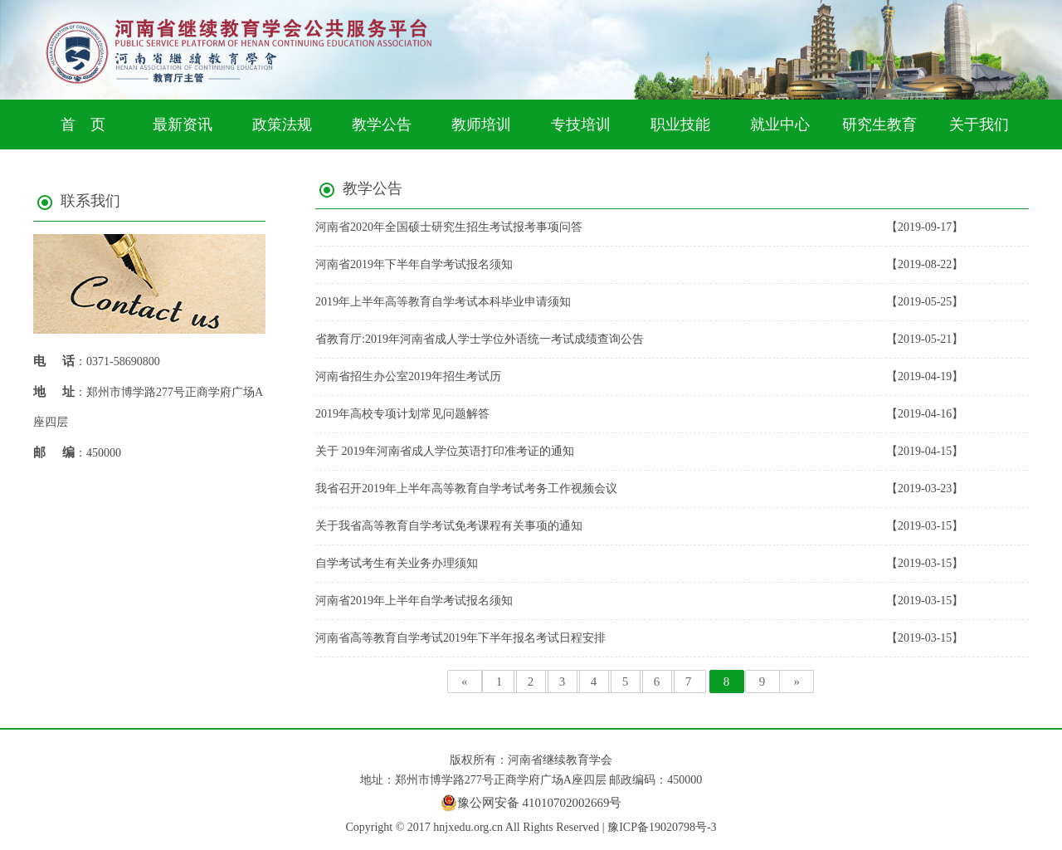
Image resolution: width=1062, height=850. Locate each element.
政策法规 (282, 124)
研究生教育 (879, 124)
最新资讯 (182, 124)
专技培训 (581, 124)
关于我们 (979, 124)
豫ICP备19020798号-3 (661, 827)
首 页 (83, 124)
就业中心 (780, 124)
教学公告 (382, 124)
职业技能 (680, 124)
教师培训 (481, 124)
